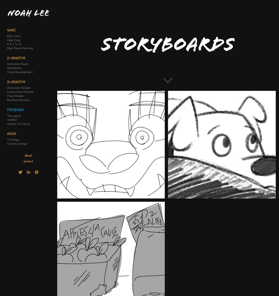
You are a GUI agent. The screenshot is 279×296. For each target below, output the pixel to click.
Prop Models (15, 96)
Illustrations (14, 68)
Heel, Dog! (14, 40)
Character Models (18, 88)
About (28, 155)
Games (11, 30)
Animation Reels (17, 64)
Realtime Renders (18, 100)
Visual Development (20, 72)
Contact (28, 161)
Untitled (12, 120)
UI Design (13, 139)
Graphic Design (17, 143)
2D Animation (16, 58)
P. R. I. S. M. (14, 44)
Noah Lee (28, 13)
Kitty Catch (14, 36)
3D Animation (16, 82)
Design (11, 134)
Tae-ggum (14, 116)
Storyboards (15, 110)
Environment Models (20, 92)
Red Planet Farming (20, 48)
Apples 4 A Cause (18, 124)
